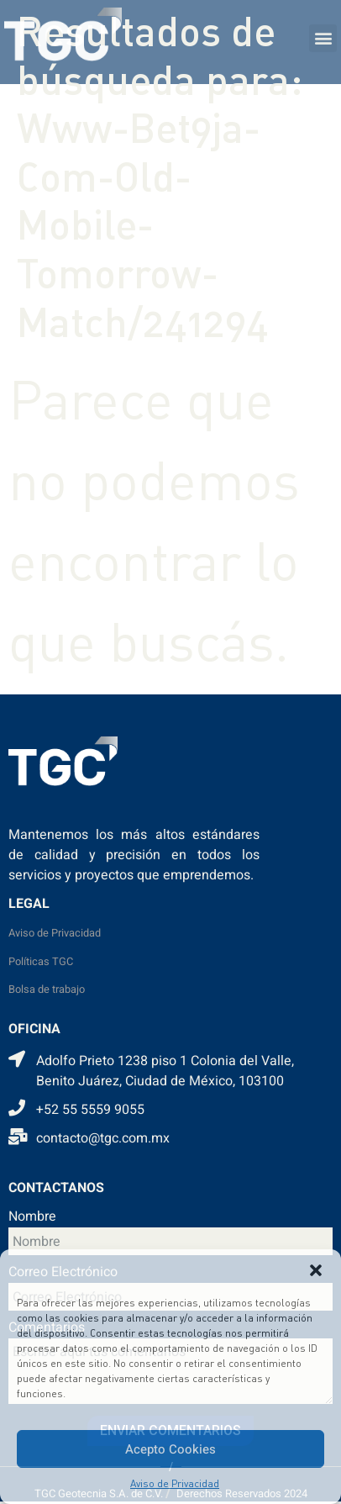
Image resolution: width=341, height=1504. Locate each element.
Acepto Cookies (170, 1449)
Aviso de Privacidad (174, 1483)
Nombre (32, 1218)
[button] (315, 1270)
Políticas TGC (40, 961)
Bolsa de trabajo (46, 989)
